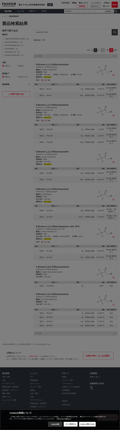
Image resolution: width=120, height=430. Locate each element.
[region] (60, 419)
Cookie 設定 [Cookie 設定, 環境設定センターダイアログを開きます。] (55, 424)
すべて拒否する (71, 424)
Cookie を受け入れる (87, 424)
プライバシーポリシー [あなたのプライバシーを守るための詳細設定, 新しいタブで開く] (64, 419)
